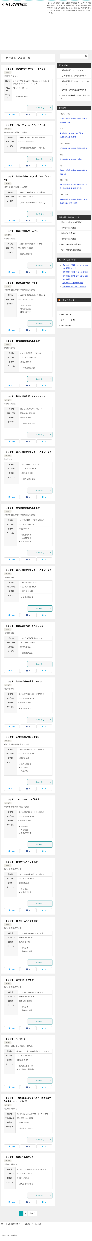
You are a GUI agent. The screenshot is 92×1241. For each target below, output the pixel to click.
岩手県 (73, 118)
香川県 (62, 188)
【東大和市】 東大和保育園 (72, 283)
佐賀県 (67, 199)
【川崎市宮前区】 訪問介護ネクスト (74, 76)
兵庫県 (73, 170)
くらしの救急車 (14, 4)
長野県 (84, 148)
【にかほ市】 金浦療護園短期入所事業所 (22, 737)
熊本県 (79, 199)
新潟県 (62, 148)
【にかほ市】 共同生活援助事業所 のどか (22, 681)
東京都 (62, 133)
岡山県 (62, 184)
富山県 (67, 148)
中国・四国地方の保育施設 (71, 244)
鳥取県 (73, 184)
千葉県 (80, 133)
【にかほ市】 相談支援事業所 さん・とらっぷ (24, 396)
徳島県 (67, 188)
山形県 (67, 122)
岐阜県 (67, 159)
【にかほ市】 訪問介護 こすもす (19, 980)
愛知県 (62, 159)
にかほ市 (7, 72)
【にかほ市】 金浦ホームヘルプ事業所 (21, 862)
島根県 (79, 184)
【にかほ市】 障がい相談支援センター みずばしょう (27, 452)
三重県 (79, 159)
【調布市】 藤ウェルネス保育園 (74, 287)
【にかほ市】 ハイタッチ (15, 1039)
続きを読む (43, 108)
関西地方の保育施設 (68, 239)
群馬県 (73, 137)
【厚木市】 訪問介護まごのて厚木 (73, 90)
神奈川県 (74, 133)
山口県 (84, 184)
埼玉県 (67, 133)
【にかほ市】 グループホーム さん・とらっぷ (24, 125)
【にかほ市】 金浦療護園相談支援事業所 (22, 341)
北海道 (62, 118)
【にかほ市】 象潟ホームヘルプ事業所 (21, 921)
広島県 (67, 184)
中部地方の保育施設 (68, 233)
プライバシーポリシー (69, 320)
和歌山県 (63, 174)
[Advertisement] (46, 33)
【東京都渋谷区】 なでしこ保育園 (75, 272)
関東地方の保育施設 (68, 228)
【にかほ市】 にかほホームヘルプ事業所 (22, 799)
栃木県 (67, 137)
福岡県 (62, 199)
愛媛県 (73, 188)
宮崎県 (62, 203)
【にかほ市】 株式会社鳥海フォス (19, 1157)
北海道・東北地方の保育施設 (71, 222)
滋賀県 (84, 170)
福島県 (62, 122)
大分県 (84, 199)
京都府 (67, 170)
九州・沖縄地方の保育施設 (71, 250)
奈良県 (79, 170)
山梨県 (79, 148)
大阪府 (62, 170)
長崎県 (73, 199)
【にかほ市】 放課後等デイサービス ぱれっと (24, 69)
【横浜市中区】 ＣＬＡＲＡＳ (72, 70)
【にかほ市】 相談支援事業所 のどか (21, 231)
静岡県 (73, 159)
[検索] (74, 56)
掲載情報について (67, 314)
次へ (31, 1213)
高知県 (79, 188)
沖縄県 (75, 203)
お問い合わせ (66, 325)
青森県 (67, 118)
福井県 (73, 148)
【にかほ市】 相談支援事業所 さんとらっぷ (23, 626)
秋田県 (79, 118)
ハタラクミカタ (67, 300)
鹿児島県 (68, 203)
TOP (12, 1224)
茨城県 (62, 137)
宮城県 (84, 118)
